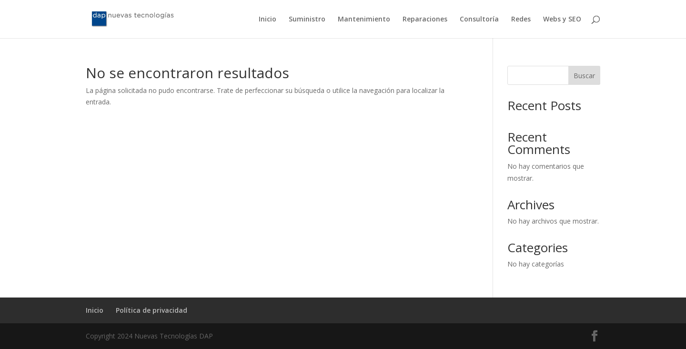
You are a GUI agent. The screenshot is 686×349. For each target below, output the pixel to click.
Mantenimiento (364, 19)
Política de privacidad (151, 310)
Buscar (584, 75)
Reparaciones (425, 19)
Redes (521, 19)
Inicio (267, 19)
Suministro (307, 19)
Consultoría (479, 19)
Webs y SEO (562, 19)
